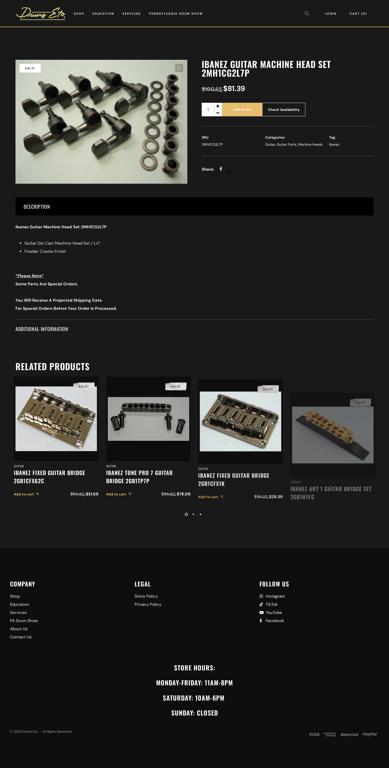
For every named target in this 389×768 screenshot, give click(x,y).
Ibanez (334, 144)
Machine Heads (310, 144)
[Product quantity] (212, 109)
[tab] (194, 206)
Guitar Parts (286, 144)
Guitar (270, 144)
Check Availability (284, 109)
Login (331, 13)
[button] (179, 68)
